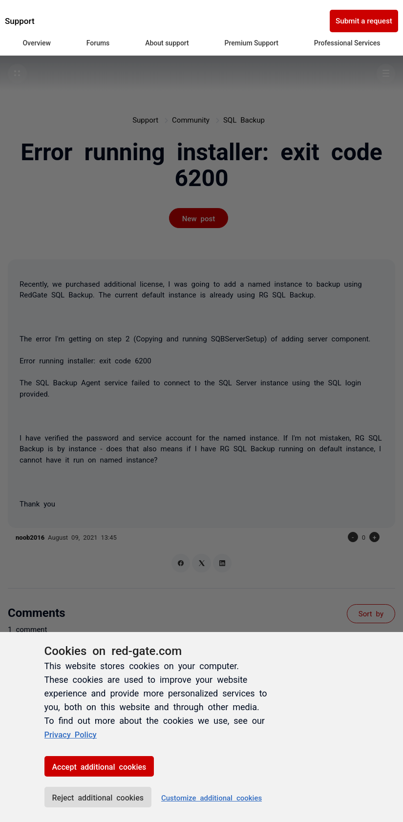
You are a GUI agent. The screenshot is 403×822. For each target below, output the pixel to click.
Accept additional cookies (99, 766)
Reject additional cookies (98, 797)
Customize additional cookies (211, 797)
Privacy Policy (73, 734)
